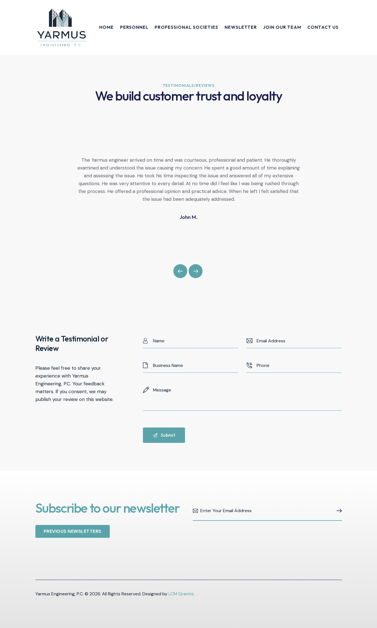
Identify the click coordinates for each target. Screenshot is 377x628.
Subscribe (338, 511)
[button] (180, 271)
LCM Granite (181, 594)
